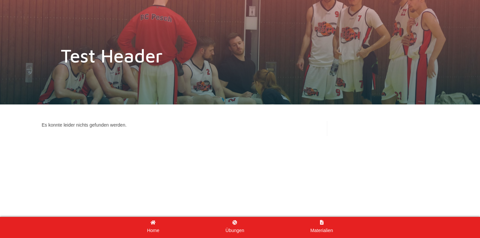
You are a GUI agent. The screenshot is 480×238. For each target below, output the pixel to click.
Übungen (234, 226)
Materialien (321, 226)
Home (153, 226)
